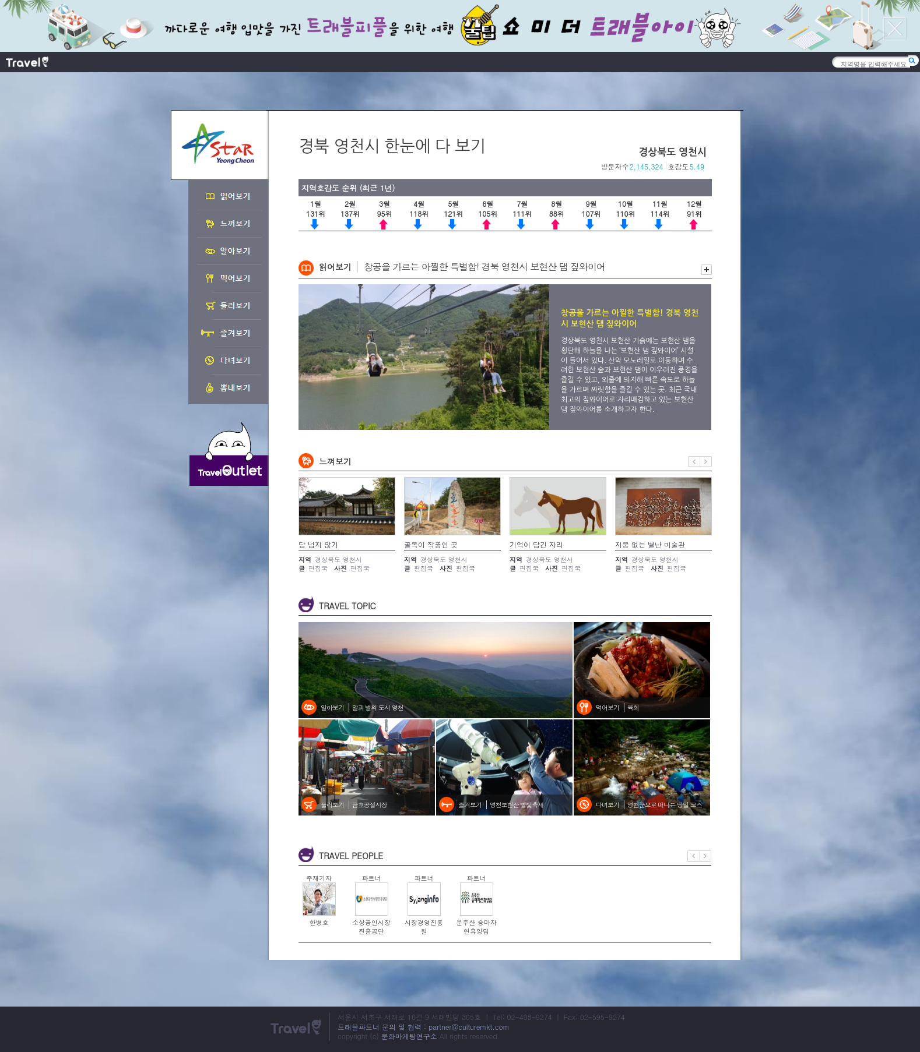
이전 (694, 461)
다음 (706, 461)
